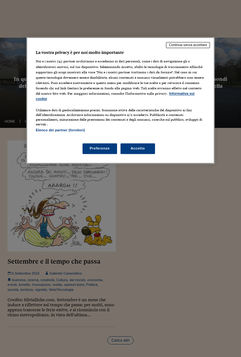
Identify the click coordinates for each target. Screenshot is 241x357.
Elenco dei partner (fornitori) (60, 130)
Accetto (138, 148)
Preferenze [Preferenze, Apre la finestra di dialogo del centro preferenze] (100, 148)
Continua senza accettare (188, 45)
